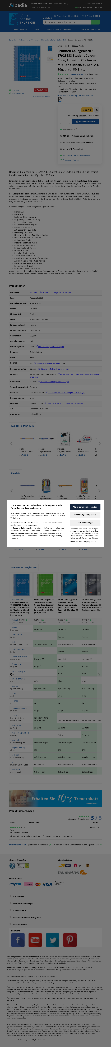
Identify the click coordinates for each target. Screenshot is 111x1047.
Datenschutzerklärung (78, 541)
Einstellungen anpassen (85, 515)
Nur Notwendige (85, 522)
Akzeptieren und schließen (85, 507)
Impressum (91, 541)
